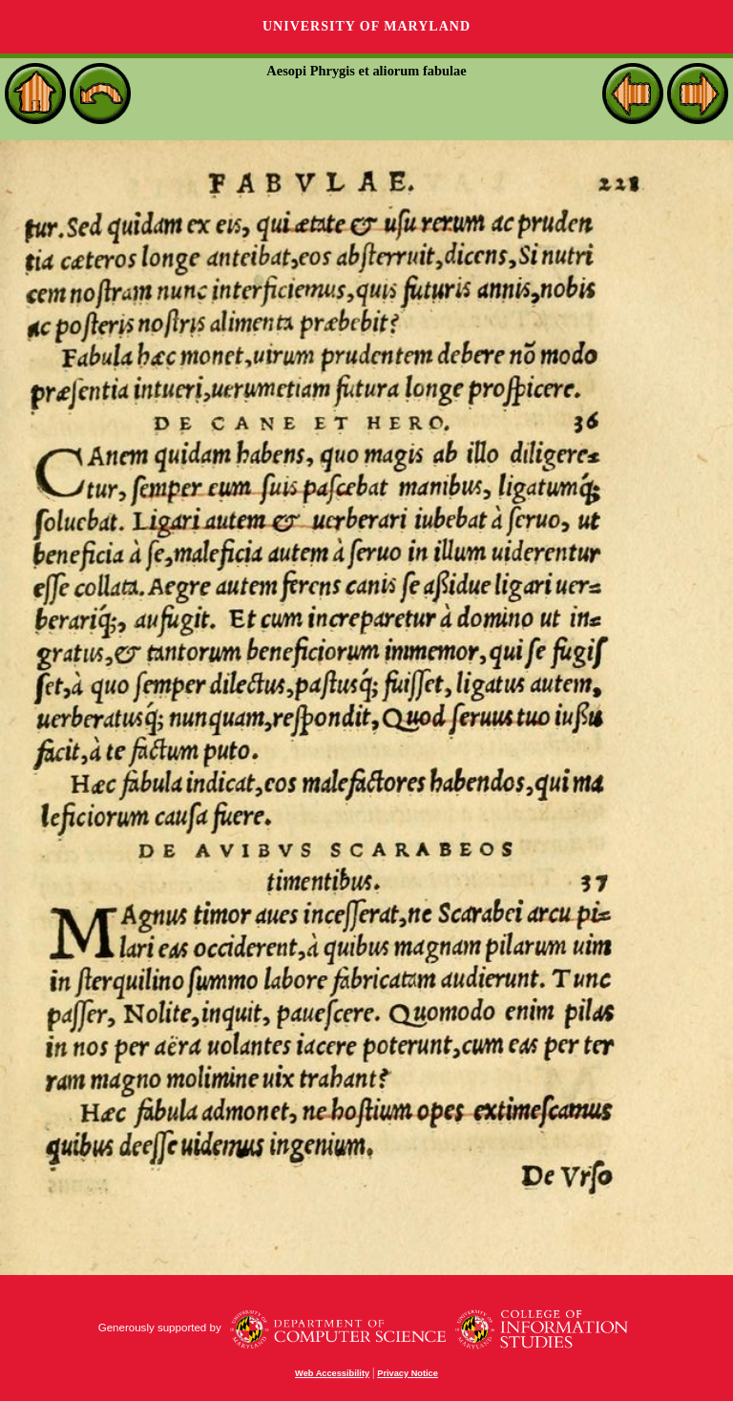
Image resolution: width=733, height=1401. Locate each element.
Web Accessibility (332, 1373)
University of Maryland (366, 26)
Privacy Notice (407, 1373)
